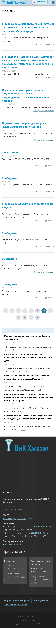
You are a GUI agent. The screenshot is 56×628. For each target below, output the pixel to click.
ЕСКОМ (37, 624)
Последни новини (13, 330)
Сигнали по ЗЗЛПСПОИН (15, 604)
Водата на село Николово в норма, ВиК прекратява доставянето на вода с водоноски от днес (28, 357)
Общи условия (40, 601)
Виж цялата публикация (43, 44)
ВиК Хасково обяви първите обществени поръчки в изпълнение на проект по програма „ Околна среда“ (28, 27)
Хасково (31, 448)
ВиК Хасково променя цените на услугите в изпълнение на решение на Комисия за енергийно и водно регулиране (29, 397)
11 (31, 317)
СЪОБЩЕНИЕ (10, 152)
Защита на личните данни (16, 601)
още (11, 350)
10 (25, 317)
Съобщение (9, 178)
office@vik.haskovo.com (15, 544)
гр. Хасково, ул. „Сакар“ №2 (14, 518)
